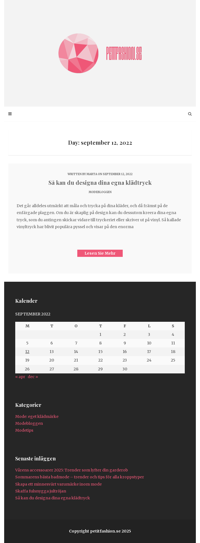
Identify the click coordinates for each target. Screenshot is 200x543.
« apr (20, 376)
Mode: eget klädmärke (36, 416)
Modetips (24, 430)
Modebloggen (100, 192)
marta (91, 174)
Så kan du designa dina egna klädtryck (100, 182)
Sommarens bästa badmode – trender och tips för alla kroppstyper (79, 477)
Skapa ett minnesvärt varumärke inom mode (58, 484)
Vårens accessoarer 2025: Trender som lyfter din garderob (71, 470)
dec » (33, 376)
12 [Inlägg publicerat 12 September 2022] (27, 351)
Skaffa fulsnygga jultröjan (40, 491)
